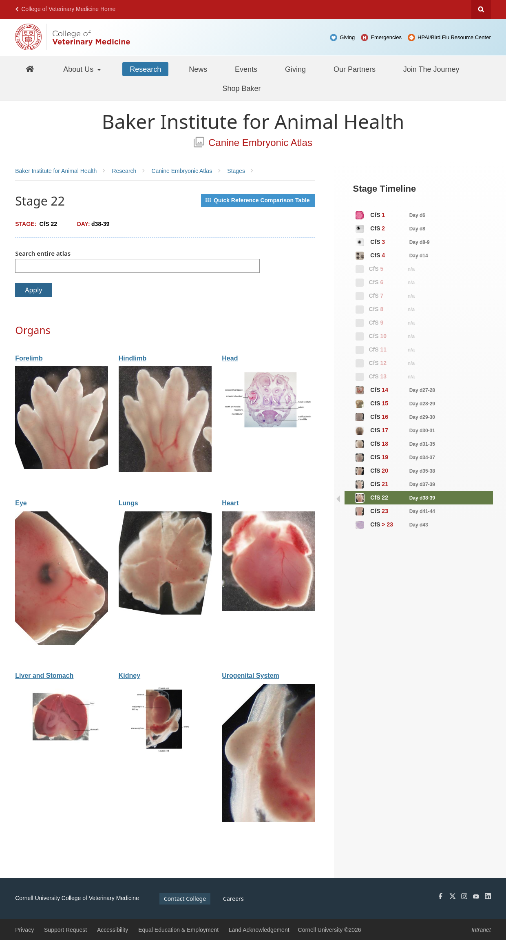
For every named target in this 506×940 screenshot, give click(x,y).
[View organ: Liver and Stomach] (61, 751)
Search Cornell (481, 9)
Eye (21, 503)
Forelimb (29, 358)
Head (230, 358)
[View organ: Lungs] (165, 612)
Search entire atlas (43, 253)
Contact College (185, 898)
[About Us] (82, 69)
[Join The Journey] (431, 69)
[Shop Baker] (241, 88)
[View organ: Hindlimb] (165, 470)
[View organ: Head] (268, 434)
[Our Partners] (354, 69)
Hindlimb (132, 358)
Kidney (129, 675)
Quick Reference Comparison (257, 200)
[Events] (246, 69)
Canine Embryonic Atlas (253, 142)
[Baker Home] (29, 69)
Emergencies (386, 37)
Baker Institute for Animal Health (253, 121)
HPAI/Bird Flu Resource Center (454, 37)
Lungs (128, 503)
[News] (197, 69)
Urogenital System (250, 675)
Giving (347, 37)
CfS (390, 215)
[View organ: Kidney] (165, 751)
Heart (230, 503)
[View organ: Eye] (61, 642)
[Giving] (295, 69)
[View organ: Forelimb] (61, 467)
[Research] (145, 69)
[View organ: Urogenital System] (268, 819)
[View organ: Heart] (268, 609)
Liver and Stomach (44, 675)
